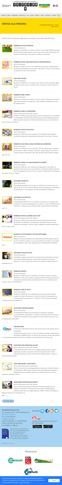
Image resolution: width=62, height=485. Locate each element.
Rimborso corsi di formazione (25, 111)
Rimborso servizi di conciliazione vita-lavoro (30, 163)
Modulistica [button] (22, 15)
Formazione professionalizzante (26, 382)
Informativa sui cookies (7, 443)
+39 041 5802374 (9, 414)
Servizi (57, 25)
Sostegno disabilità (21, 181)
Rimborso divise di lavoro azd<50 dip (27, 216)
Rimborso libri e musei (22, 95)
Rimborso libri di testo (22, 290)
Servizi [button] (8, 15)
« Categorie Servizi (8, 401)
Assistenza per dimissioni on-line (26, 345)
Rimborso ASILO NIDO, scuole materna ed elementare (32, 144)
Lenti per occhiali (20, 79)
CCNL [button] (28, 15)
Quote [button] (32, 15)
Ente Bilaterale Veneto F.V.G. (46, 25)
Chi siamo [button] (3, 15)
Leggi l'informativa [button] (24, 482)
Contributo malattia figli (23, 253)
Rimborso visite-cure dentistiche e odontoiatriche (32, 62)
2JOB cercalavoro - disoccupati (25, 364)
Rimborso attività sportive (23, 46)
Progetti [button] (37, 15)
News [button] (42, 15)
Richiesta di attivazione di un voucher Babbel (30, 234)
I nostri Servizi (55, 26)
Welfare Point (19, 327)
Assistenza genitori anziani (24, 308)
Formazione (15, 15)
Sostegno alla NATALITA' (22, 197)
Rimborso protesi (20, 271)
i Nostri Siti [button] (48, 15)
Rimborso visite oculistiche (24, 130)
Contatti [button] (54, 15)
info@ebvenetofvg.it (8, 419)
